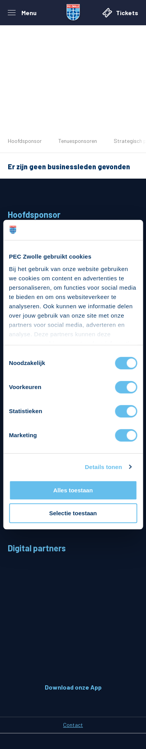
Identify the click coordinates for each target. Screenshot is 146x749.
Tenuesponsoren (77, 140)
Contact (73, 724)
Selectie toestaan (73, 513)
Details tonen (103, 467)
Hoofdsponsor (25, 140)
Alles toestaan (73, 490)
